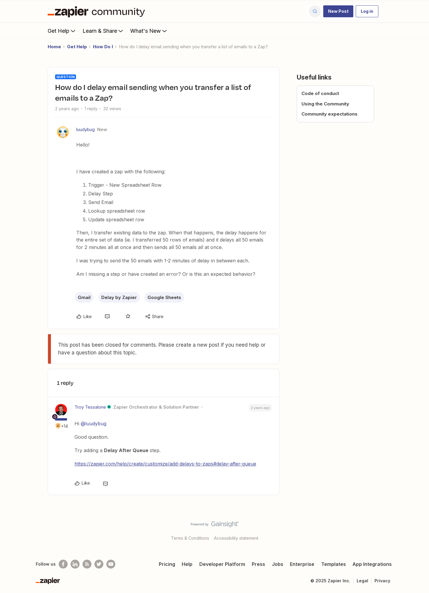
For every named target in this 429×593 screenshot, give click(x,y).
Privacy (382, 580)
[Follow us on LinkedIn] (75, 564)
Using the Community (325, 104)
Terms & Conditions (190, 538)
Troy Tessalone (90, 407)
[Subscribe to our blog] (87, 564)
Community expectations (329, 114)
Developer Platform (222, 564)
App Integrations (372, 564)
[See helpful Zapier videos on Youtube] (110, 564)
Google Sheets (164, 297)
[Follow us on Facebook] (63, 564)
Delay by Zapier (119, 297)
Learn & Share (103, 30)
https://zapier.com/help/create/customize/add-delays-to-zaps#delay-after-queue (165, 464)
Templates (333, 564)
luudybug (85, 129)
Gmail (84, 297)
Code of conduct (320, 93)
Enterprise (302, 564)
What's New (149, 30)
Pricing (167, 564)
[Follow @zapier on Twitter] (98, 564)
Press (258, 564)
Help (187, 564)
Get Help (62, 30)
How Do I (103, 46)
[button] (338, 11)
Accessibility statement (236, 538)
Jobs (277, 564)
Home (54, 46)
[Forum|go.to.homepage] (98, 11)
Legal (362, 580)
